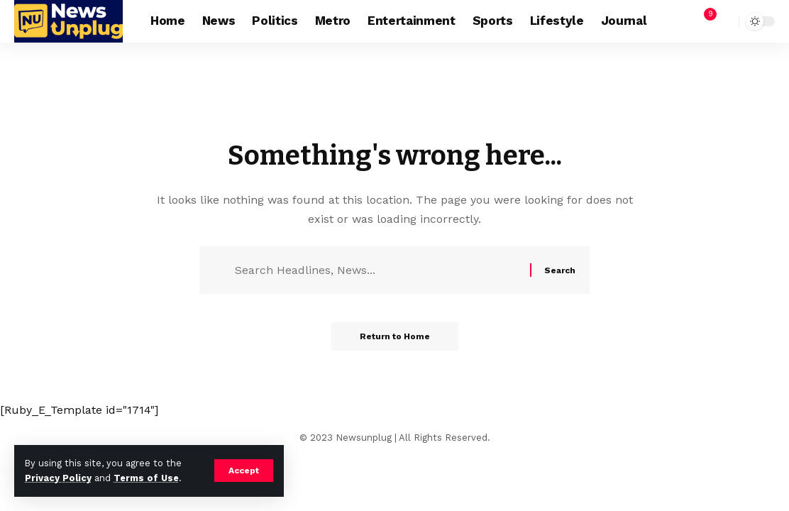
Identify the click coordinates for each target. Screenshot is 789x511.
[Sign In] (672, 21)
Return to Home (395, 336)
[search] (724, 21)
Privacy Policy (58, 478)
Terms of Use (146, 478)
